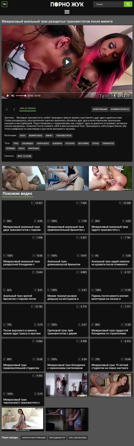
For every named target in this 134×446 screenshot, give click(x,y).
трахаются (108, 143)
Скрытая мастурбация (33, 438)
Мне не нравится (14, 109)
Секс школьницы (77, 438)
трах (16, 143)
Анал (22, 136)
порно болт (43, 143)
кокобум (57, 143)
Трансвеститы (63, 136)
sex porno (83, 143)
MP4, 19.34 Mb (24, 156)
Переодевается (57, 438)
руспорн (70, 143)
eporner (10, 148)
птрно (95, 143)
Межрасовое (35, 136)
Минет (49, 136)
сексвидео (27, 143)
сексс (22, 148)
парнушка (33, 148)
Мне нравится (6, 109)
